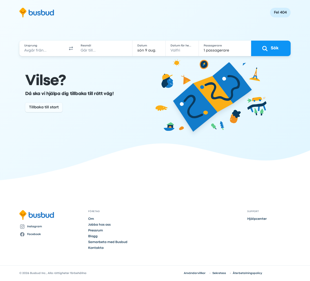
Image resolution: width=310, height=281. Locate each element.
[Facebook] (51, 234)
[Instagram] (51, 226)
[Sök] (271, 48)
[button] (71, 48)
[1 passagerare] (225, 48)
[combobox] (43, 48)
